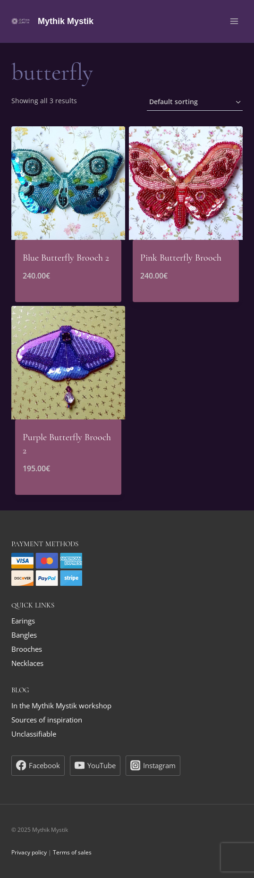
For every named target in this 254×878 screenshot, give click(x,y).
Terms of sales (72, 852)
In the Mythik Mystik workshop (61, 705)
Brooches (26, 649)
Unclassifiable (33, 734)
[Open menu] (234, 21)
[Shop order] (195, 102)
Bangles (24, 635)
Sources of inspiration (46, 719)
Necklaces (27, 663)
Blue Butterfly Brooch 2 (66, 257)
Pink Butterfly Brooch (180, 257)
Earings (23, 620)
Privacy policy (29, 852)
